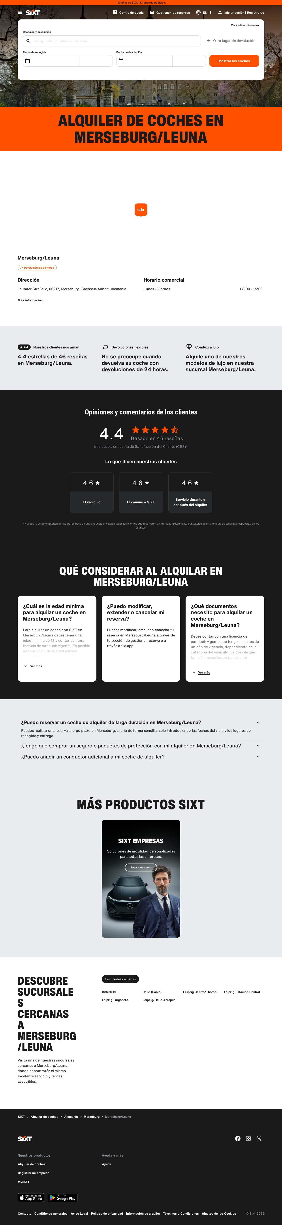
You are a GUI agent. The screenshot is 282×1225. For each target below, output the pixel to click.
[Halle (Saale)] (152, 991)
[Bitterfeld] (109, 991)
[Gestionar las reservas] (169, 12)
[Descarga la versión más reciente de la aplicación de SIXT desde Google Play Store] (62, 1197)
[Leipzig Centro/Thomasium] (201, 991)
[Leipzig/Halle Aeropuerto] (160, 999)
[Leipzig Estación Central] (242, 991)
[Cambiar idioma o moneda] (204, 12)
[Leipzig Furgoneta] (115, 999)
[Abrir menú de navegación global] (20, 12)
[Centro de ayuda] (128, 12)
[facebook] (238, 1138)
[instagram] (248, 1138)
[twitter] (259, 1138)
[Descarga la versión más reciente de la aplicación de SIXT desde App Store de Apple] (31, 1197)
